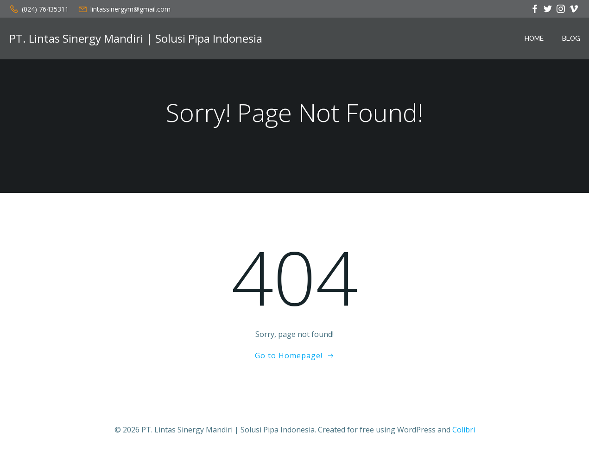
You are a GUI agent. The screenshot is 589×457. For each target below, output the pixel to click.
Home (534, 38)
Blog (571, 38)
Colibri (463, 430)
